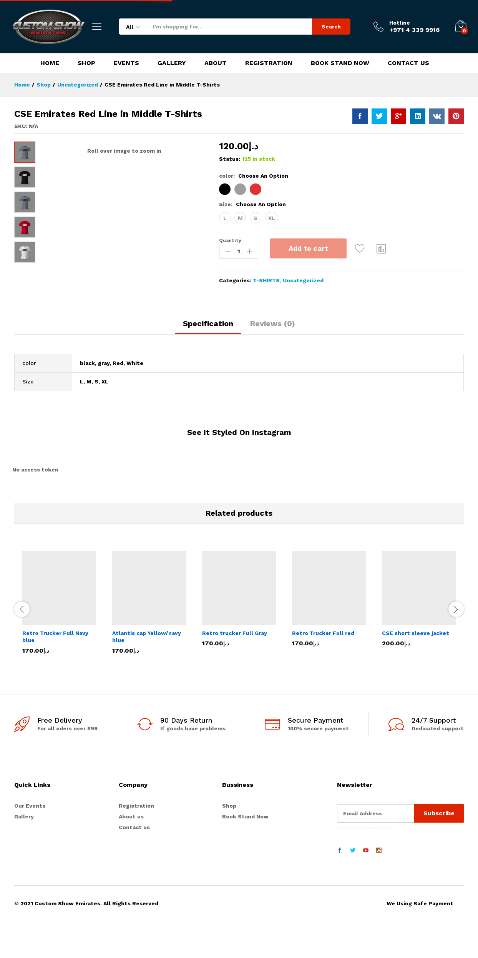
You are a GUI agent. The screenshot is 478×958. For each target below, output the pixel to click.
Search (331, 26)
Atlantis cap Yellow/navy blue (146, 673)
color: (253, 176)
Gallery (172, 63)
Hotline (399, 23)
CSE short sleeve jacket (415, 669)
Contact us (134, 864)
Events (126, 63)
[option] (59, 645)
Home (49, 63)
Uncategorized (303, 280)
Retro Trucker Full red (323, 669)
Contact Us (408, 63)
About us (131, 853)
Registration (268, 63)
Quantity (230, 240)
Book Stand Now (340, 63)
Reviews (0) (272, 360)
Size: (252, 204)
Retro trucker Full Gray (234, 669)
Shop (86, 63)
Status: (229, 159)
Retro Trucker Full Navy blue (55, 673)
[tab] (208, 363)
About (215, 63)
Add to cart (308, 248)
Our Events (29, 842)
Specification (208, 360)
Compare (381, 248)
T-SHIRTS (266, 280)
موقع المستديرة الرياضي (364, 863)
